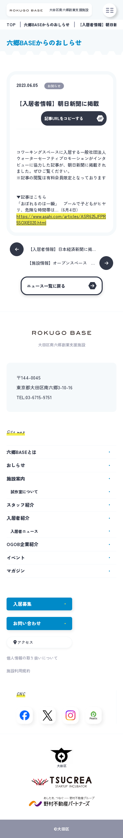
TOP (11, 24)
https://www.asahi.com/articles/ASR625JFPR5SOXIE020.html (61, 219)
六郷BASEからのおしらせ (47, 24)
